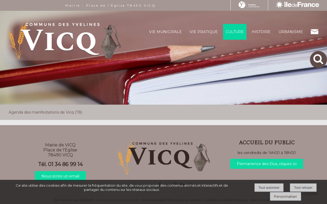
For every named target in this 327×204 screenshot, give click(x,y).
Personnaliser (285, 196)
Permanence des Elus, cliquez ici (267, 163)
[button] (318, 59)
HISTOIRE (261, 31)
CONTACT (314, 32)
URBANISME (290, 31)
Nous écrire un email (60, 176)
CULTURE (235, 31)
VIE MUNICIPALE (165, 31)
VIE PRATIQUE (204, 31)
